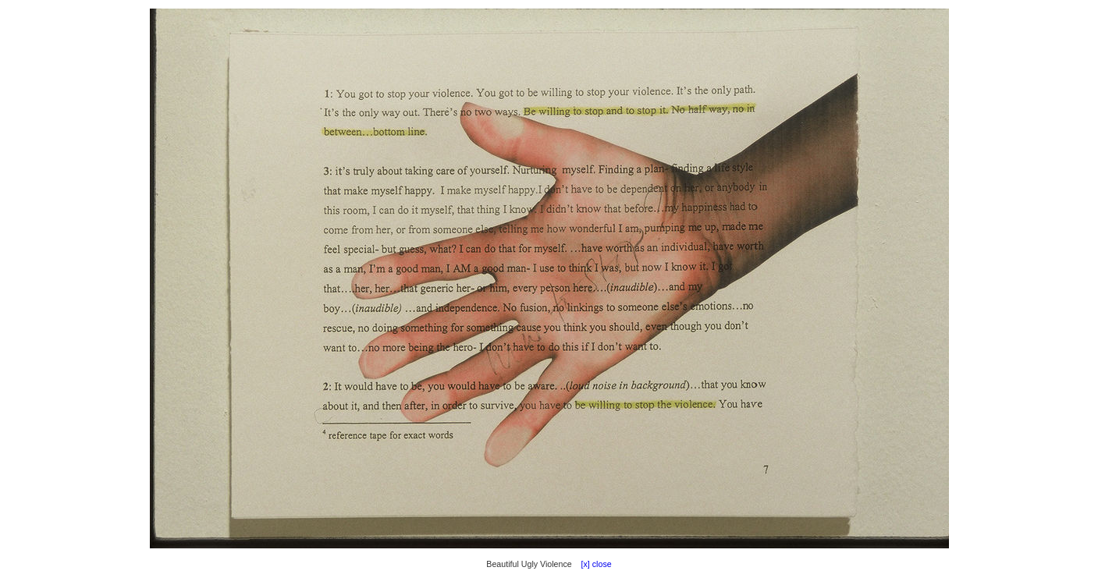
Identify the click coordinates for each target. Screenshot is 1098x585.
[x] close (593, 564)
